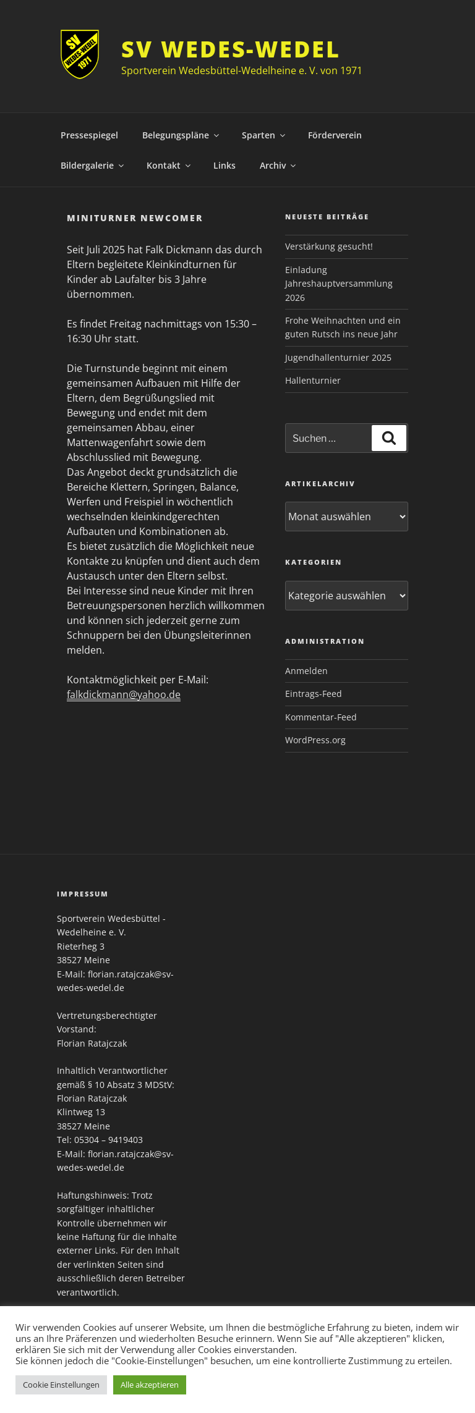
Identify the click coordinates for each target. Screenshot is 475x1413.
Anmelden (306, 671)
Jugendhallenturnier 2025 (338, 357)
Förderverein (335, 135)
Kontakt (169, 165)
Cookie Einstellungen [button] (61, 1384)
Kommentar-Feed (321, 717)
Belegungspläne (181, 135)
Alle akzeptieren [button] (150, 1384)
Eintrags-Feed (313, 693)
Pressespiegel (89, 135)
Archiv (278, 165)
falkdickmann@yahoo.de (124, 694)
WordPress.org (315, 740)
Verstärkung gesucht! (329, 246)
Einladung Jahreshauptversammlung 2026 (339, 283)
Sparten (264, 135)
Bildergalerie (93, 165)
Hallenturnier (313, 380)
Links (224, 165)
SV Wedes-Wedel (230, 49)
